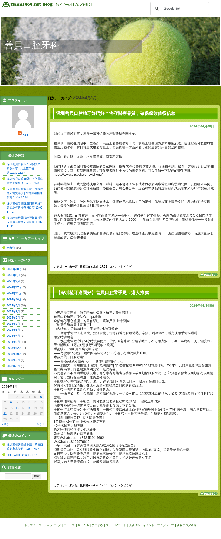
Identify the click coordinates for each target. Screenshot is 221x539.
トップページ (32, 525)
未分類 (73, 266)
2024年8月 (13, 311)
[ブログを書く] (82, 4)
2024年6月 (13, 323)
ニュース (69, 525)
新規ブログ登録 (186, 525)
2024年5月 (13, 329)
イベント (148, 525)
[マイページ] (64, 4)
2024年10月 (14, 299)
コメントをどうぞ (120, 266)
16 (16, 408)
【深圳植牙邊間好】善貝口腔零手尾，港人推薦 (102, 292)
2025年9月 (13, 275)
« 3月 (5, 424)
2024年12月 (14, 287)
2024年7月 (13, 317)
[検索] (179, 8)
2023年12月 (14, 348)
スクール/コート (116, 525)
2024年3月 (13, 341)
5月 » (40, 424)
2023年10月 (14, 354)
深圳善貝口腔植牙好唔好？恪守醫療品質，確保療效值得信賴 (115, 113)
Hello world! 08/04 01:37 (22, 455)
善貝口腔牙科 (32, 45)
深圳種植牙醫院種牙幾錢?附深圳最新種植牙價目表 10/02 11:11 (24, 222)
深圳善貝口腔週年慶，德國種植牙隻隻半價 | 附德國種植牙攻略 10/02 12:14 (25, 193)
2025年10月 (14, 269)
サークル (83, 525)
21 (5, 413)
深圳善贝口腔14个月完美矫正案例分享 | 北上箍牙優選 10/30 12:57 (25, 168)
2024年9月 (13, 305)
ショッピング (52, 525)
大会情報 (134, 525)
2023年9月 (13, 360)
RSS (25, 134)
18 (28, 408)
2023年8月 (13, 366)
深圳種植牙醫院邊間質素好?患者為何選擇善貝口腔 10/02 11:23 (24, 207)
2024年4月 (13, 335)
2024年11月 (14, 293)
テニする (97, 525)
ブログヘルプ (165, 525)
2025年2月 (13, 281)
